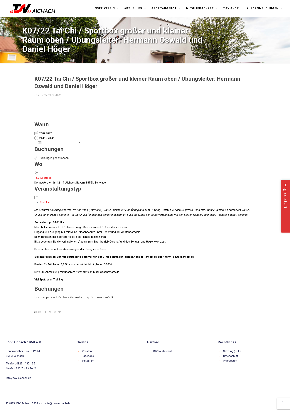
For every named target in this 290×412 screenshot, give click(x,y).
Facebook (88, 356)
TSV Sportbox (42, 177)
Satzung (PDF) (232, 351)
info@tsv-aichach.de (18, 378)
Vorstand (87, 351)
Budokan (45, 202)
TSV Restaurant (162, 351)
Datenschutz (231, 356)
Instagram (88, 360)
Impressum (230, 360)
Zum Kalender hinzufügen (57, 142)
